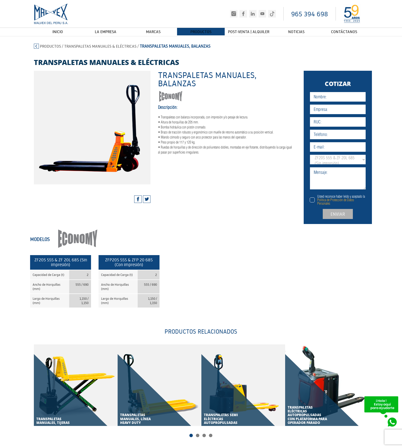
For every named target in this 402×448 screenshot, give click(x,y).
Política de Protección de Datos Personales (345, 202)
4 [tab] (211, 436)
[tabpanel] (87, 127)
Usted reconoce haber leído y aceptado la (351, 200)
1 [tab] (191, 436)
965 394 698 (309, 14)
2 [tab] (198, 436)
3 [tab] (204, 436)
